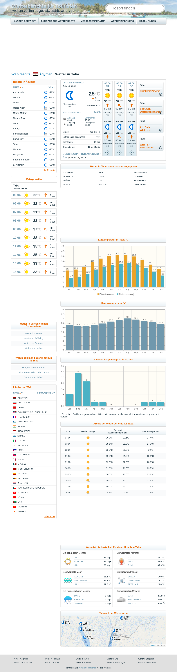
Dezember (140, 184)
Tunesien (23, 492)
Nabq (15, 123)
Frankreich (24, 417)
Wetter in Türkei (82, 659)
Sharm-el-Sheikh (21, 159)
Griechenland (26, 421)
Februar (69, 176)
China (21, 407)
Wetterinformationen (87, 668)
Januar (68, 172)
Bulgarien (24, 403)
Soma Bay (18, 139)
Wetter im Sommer (34, 343)
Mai (101, 172)
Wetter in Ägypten (21, 659)
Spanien (22, 474)
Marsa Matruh (20, 113)
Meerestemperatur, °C (113, 303)
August (103, 184)
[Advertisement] (88, 48)
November (140, 180)
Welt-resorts (20, 74)
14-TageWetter (145, 128)
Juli (101, 180)
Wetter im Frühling (33, 338)
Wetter (147, 146)
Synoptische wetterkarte (58, 21)
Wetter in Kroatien (83, 662)
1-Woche (150, 110)
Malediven (24, 455)
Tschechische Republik (31, 488)
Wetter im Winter (34, 333)
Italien (21, 440)
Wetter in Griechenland (23, 662)
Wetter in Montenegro (116, 662)
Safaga (16, 128)
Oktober (139, 176)
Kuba (20, 450)
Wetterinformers (122, 21)
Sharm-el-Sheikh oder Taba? (33, 372)
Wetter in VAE (112, 659)
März (67, 180)
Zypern (22, 511)
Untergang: (90, 118)
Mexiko (22, 464)
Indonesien (24, 431)
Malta (21, 459)
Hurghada (18, 154)
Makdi (16, 102)
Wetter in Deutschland (147, 662)
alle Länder (49, 516)
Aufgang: (71, 118)
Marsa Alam (19, 108)
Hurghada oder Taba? (33, 367)
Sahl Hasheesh (21, 134)
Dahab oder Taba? (33, 377)
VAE (20, 502)
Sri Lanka (23, 478)
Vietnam (22, 507)
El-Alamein (18, 165)
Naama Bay (19, 118)
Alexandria (18, 92)
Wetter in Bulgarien (146, 659)
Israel (21, 436)
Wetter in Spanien (52, 662)
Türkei (21, 497)
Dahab (16, 97)
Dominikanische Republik (32, 412)
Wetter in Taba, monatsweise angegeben (113, 166)
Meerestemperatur (93, 21)
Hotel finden (147, 21)
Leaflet (152, 645)
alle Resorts (49, 170)
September (140, 172)
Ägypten (46, 74)
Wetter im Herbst (34, 348)
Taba (15, 144)
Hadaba (17, 149)
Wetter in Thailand (52, 659)
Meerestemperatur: (72, 112)
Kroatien (23, 445)
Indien (21, 426)
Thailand (23, 483)
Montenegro (25, 469)
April (67, 184)
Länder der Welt (25, 21)
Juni (65, 157)
